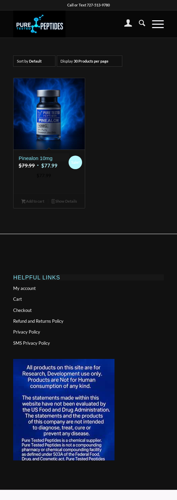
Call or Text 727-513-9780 (88, 5)
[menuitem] (125, 24)
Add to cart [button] (33, 202)
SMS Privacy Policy (31, 343)
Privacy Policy (26, 332)
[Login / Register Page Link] (125, 24)
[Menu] (154, 24)
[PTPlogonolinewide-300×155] (73, 24)
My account (24, 288)
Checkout (22, 310)
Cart (17, 299)
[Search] (138, 24)
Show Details (64, 202)
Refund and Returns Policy (38, 321)
